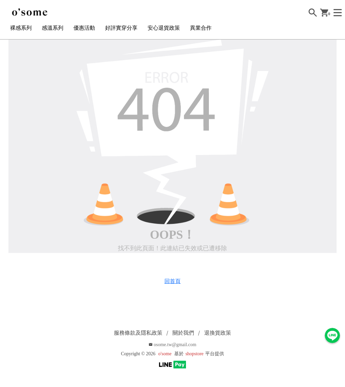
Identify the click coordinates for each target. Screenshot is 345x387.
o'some (164, 353)
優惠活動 (84, 28)
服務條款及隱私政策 (138, 333)
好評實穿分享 (121, 28)
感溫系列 (52, 28)
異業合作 (201, 28)
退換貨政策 (217, 333)
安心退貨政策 (164, 28)
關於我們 (183, 333)
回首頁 (172, 281)
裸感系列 (21, 28)
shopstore (194, 353)
